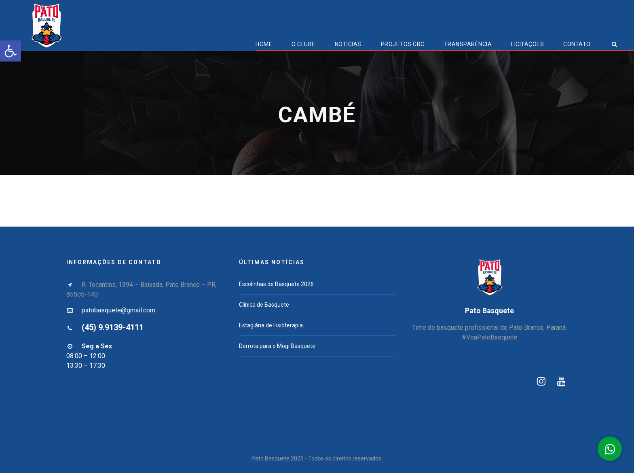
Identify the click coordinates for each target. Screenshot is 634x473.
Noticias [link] (348, 44)
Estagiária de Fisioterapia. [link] (271, 325)
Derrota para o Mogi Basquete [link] (277, 346)
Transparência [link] (468, 44)
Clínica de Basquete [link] (264, 304)
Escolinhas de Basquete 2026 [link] (276, 284)
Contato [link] (577, 44)
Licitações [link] (527, 44)
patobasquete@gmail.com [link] (118, 310)
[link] (10, 51)
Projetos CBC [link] (403, 44)
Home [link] (264, 44)
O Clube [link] (303, 44)
